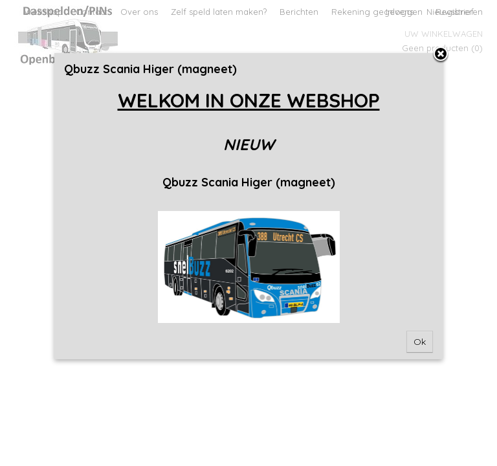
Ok (420, 342)
